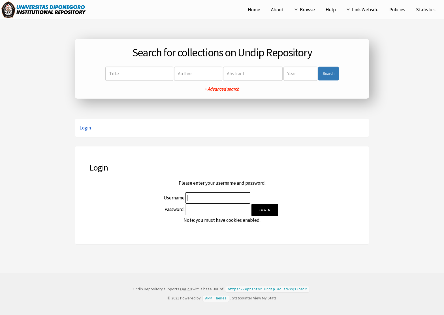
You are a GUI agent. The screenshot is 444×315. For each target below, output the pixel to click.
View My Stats (265, 297)
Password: (175, 209)
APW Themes (216, 297)
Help (331, 10)
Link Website (365, 10)
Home (254, 10)
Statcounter (242, 297)
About (277, 10)
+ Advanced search (222, 89)
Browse (307, 10)
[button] (264, 210)
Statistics (426, 10)
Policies (397, 10)
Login (85, 128)
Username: (174, 198)
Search (328, 73)
